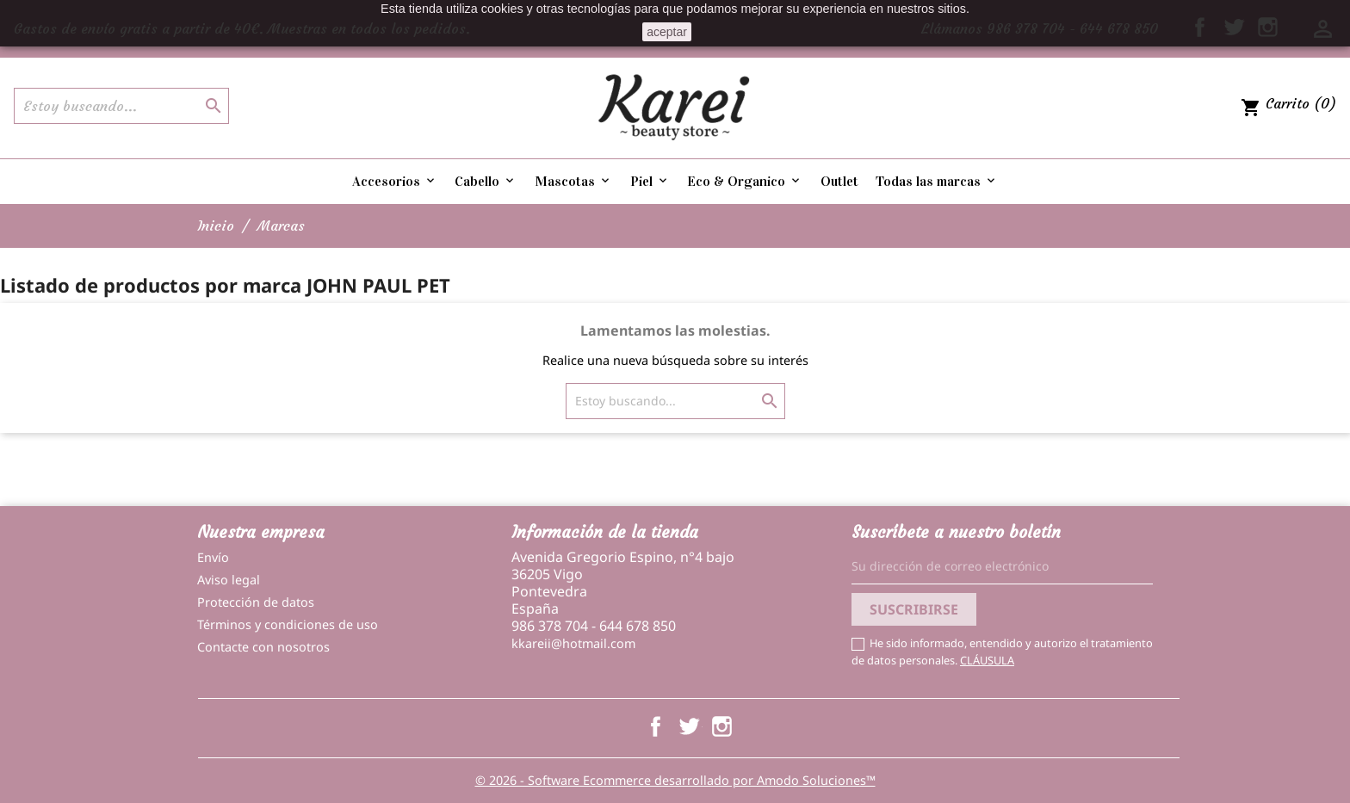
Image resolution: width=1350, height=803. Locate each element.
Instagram (722, 726)
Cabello (486, 181)
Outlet (839, 181)
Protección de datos (255, 602)
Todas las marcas (937, 181)
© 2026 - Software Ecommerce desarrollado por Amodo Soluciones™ (675, 780)
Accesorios (394, 181)
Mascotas (573, 181)
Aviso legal (228, 579)
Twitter (688, 726)
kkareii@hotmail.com (573, 643)
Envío (213, 557)
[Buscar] (121, 106)
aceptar (667, 32)
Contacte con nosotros (263, 647)
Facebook (655, 726)
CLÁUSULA (987, 660)
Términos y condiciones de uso (287, 624)
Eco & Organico (744, 181)
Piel (650, 181)
